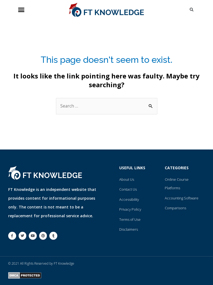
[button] (21, 10)
